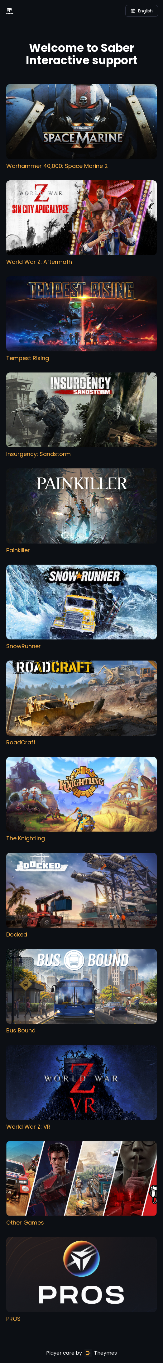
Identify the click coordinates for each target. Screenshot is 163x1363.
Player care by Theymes (81, 1353)
